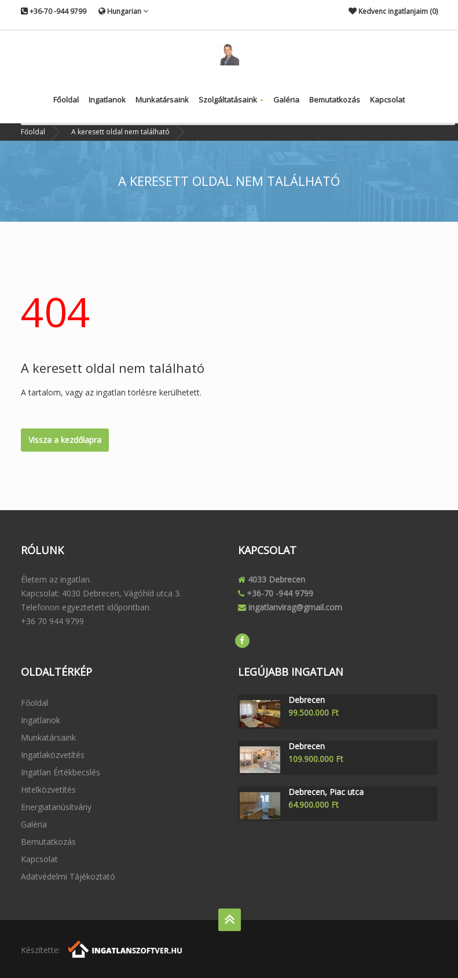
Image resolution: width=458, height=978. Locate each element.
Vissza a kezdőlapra (64, 439)
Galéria (286, 99)
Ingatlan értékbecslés (60, 772)
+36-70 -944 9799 (53, 11)
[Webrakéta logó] (126, 948)
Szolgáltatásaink (231, 99)
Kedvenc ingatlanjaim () (393, 11)
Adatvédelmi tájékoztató (68, 876)
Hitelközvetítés (48, 789)
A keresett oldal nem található (120, 132)
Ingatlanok (107, 99)
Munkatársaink (162, 99)
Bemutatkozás (334, 99)
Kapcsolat (387, 99)
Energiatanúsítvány (56, 806)
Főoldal (66, 99)
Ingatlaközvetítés (53, 754)
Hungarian (123, 11)
